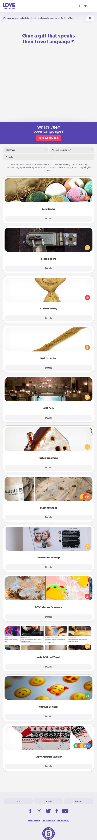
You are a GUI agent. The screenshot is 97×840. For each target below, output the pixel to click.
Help (18, 801)
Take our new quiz (48, 137)
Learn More (68, 18)
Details (48, 219)
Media (48, 801)
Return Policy (63, 820)
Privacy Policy (48, 820)
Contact (79, 801)
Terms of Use (34, 820)
